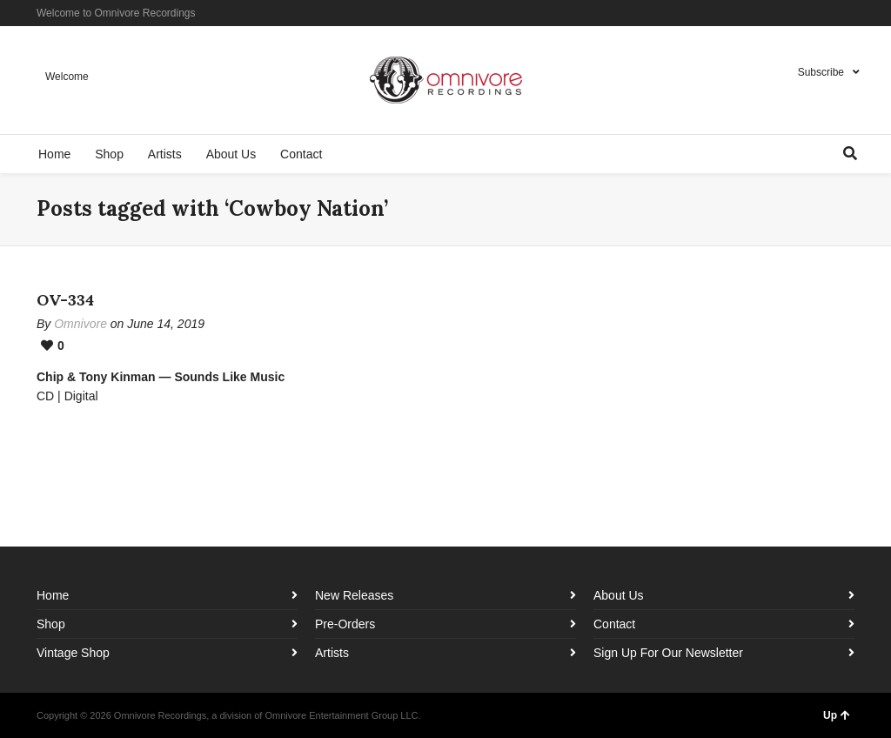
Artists (332, 653)
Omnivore (80, 324)
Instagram (827, 13)
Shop (51, 624)
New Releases (354, 595)
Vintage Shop (73, 653)
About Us (618, 595)
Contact (614, 624)
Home (53, 595)
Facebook (802, 13)
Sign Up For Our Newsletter (668, 653)
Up (836, 715)
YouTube (852, 13)
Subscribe (821, 72)
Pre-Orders (345, 624)
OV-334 (65, 300)
